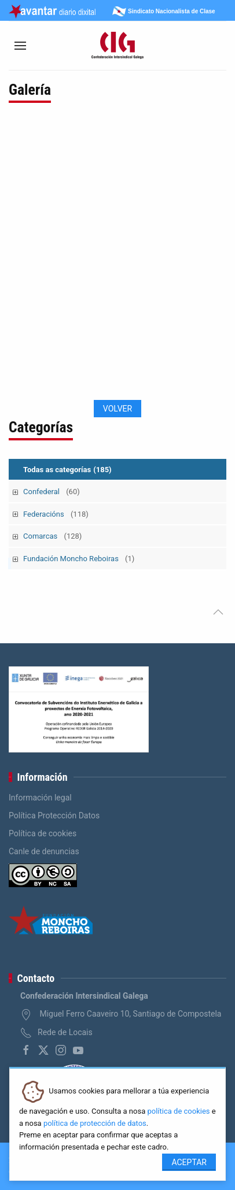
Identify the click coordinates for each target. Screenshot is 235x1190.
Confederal (51, 491)
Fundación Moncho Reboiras (78, 558)
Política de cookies (42, 833)
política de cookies (178, 1111)
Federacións (56, 514)
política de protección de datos (94, 1123)
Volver (117, 408)
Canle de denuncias (44, 851)
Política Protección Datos (54, 815)
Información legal (40, 797)
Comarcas (52, 536)
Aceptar (189, 1162)
